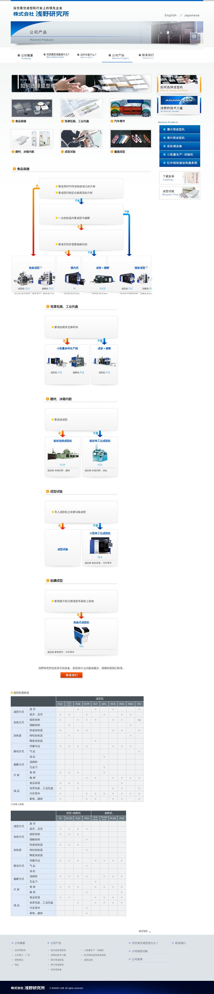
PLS (51, 288)
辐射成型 (140, 267)
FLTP (62, 465)
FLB (60, 372)
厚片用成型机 (57, 964)
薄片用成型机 (57, 960)
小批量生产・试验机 (94, 950)
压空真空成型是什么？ (145, 943)
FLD (108, 372)
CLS (27, 288)
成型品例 (88, 960)
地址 (17, 964)
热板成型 (34, 267)
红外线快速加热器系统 (95, 955)
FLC (131, 288)
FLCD (102, 288)
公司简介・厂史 (22, 955)
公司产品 (56, 943)
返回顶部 (143, 931)
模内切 (74, 267)
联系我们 (180, 943)
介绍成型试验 (140, 951)
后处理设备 (56, 969)
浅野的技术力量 (58, 955)
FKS (100, 557)
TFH (81, 646)
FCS (100, 465)
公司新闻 (137, 959)
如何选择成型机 (58, 950)
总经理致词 (20, 950)
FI (74, 288)
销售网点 (19, 960)
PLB (82, 372)
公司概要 (20, 943)
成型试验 (62, 549)
